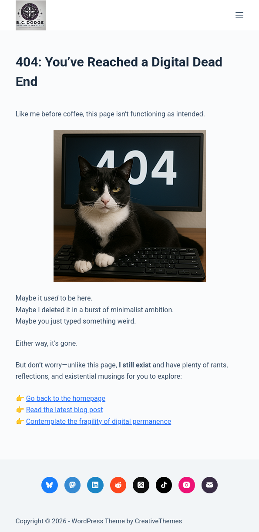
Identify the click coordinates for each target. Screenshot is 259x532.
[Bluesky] (49, 485)
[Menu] (239, 15)
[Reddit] (118, 485)
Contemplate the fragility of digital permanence (99, 421)
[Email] (210, 485)
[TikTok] (164, 485)
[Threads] (141, 485)
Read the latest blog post (64, 410)
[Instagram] (186, 485)
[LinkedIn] (95, 485)
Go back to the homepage (65, 398)
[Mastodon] (72, 485)
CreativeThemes (158, 521)
